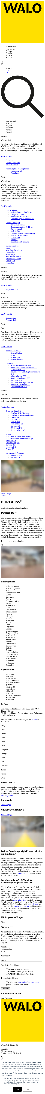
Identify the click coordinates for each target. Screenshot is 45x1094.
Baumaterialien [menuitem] (12, 320)
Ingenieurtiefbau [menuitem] (12, 246)
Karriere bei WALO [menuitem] (13, 351)
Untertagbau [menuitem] (10, 261)
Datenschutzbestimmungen (28, 982)
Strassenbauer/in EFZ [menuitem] (19, 387)
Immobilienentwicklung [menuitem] (20, 242)
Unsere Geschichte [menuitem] (13, 163)
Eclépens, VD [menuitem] (16, 420)
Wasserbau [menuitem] (10, 263)
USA (8, 70)
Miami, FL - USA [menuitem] (17, 455)
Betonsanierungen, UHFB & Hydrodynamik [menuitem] (22, 228)
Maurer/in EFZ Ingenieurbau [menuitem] (22, 382)
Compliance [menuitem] (15, 173)
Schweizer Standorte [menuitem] (14, 411)
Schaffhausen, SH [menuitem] (12, 443)
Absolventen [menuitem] (15, 357)
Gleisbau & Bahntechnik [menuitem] (20, 235)
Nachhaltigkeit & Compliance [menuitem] (17, 169)
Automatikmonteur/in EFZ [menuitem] (21, 365)
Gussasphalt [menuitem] (15, 238)
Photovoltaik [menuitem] (11, 252)
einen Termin (23, 873)
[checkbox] (22, 971)
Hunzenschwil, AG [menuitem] (18, 430)
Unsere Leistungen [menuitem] (13, 223)
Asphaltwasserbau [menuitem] (17, 225)
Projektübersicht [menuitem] (12, 289)
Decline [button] (27, 1089)
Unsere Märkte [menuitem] (11, 210)
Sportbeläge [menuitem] (10, 254)
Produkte (4, 496)
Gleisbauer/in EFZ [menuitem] (18, 370)
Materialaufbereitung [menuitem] (14, 250)
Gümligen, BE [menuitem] (16, 428)
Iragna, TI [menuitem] (9, 434)
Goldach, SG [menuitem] (16, 426)
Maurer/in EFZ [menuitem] (16, 380)
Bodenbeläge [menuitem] (16, 231)
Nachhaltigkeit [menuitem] (16, 171)
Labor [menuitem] (8, 248)
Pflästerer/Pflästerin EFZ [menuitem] (20, 385)
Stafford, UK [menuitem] (16, 457)
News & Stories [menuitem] (12, 165)
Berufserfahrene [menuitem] (17, 359)
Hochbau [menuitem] (14, 240)
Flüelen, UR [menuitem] (15, 422)
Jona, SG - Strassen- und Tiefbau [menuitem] (18, 436)
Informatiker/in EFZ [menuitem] (18, 376)
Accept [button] (17, 1089)
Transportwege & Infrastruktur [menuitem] (22, 219)
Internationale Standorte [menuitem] (15, 453)
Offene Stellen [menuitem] (16, 353)
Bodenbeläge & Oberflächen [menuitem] (22, 212)
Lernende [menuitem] (14, 355)
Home (3, 1060)
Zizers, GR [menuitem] (10, 449)
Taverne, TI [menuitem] (10, 445)
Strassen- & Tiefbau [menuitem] (13, 256)
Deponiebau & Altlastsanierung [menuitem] (23, 233)
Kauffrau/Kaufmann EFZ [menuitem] (20, 378)
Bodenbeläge (6, 493)
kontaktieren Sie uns (22, 906)
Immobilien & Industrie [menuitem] (20, 217)
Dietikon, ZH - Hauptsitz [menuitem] (20, 413)
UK (7, 72)
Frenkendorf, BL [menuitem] (17, 424)
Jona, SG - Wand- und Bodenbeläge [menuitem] (19, 438)
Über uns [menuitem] (9, 161)
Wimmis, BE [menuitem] (11, 447)
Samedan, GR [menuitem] (11, 441)
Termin (34, 719)
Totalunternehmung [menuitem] (13, 259)
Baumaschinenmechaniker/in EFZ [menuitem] (24, 368)
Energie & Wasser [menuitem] (17, 214)
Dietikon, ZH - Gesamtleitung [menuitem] (22, 415)
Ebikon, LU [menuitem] (15, 417)
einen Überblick (19, 900)
